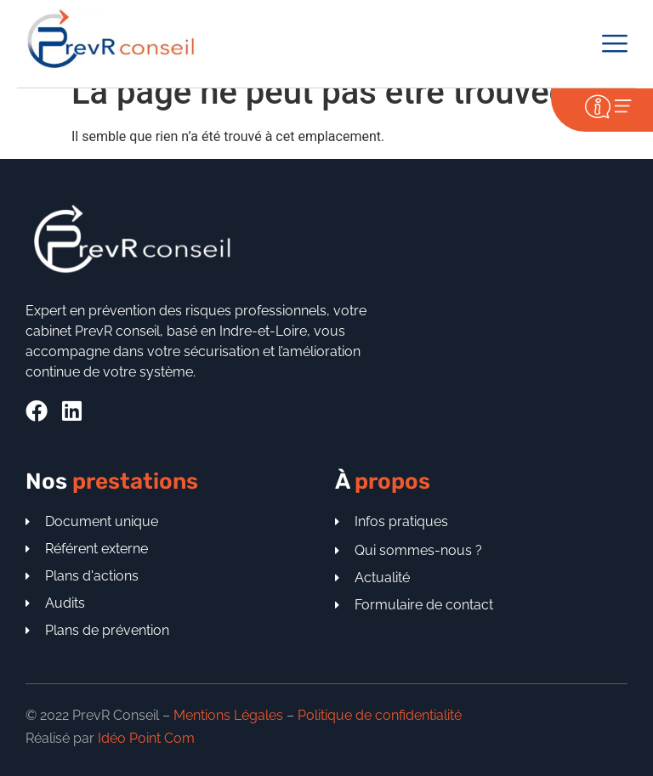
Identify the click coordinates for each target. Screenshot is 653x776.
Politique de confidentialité (380, 715)
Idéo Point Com (146, 738)
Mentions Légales (228, 715)
